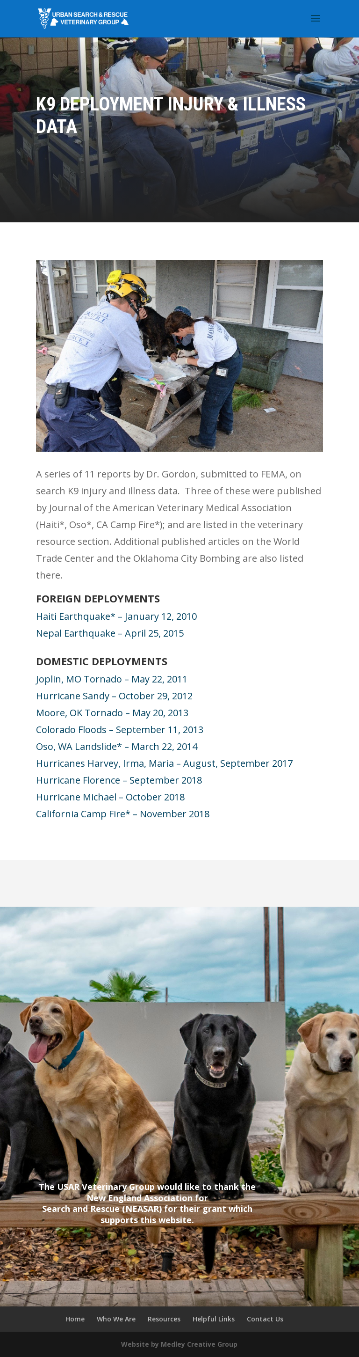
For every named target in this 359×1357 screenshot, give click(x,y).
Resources (164, 1318)
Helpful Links (214, 1318)
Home (75, 1318)
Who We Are (116, 1318)
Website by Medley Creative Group (179, 1344)
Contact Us (265, 1318)
